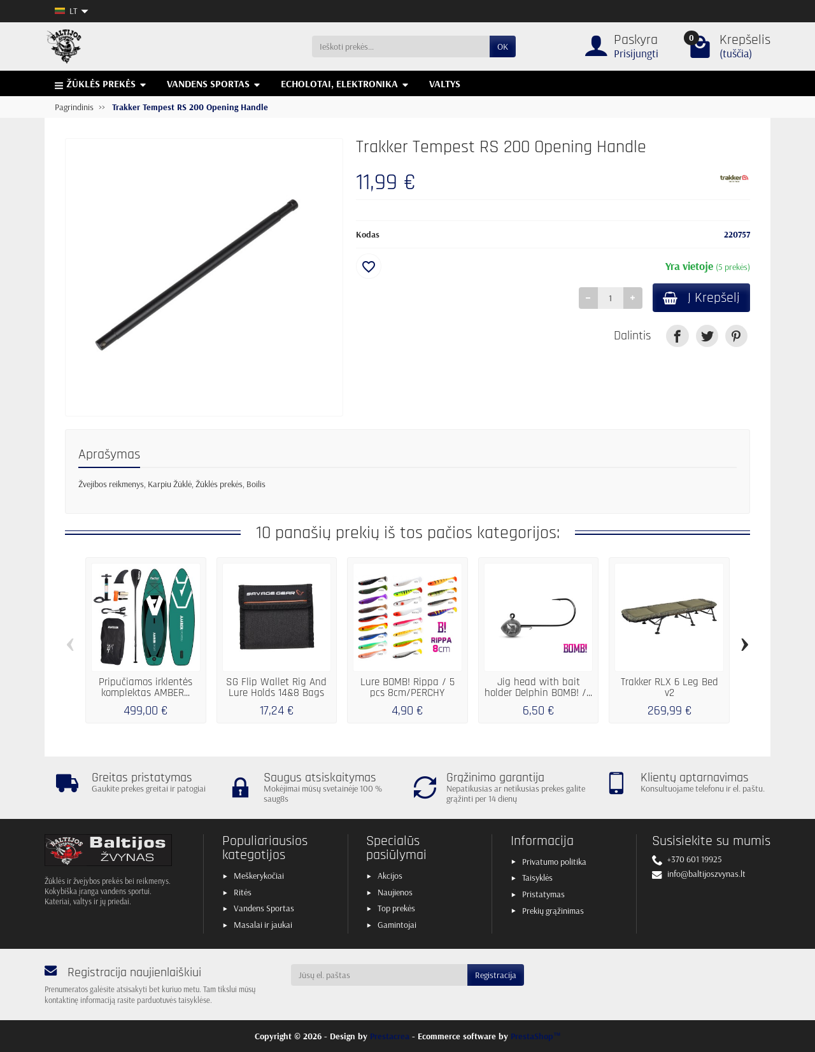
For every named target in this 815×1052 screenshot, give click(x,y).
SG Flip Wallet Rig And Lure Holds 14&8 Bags (276, 687)
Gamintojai (397, 924)
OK (502, 46)
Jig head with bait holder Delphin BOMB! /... (538, 687)
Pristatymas (543, 894)
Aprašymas (109, 454)
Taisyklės (537, 877)
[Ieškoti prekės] (401, 46)
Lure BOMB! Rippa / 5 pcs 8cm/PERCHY (407, 687)
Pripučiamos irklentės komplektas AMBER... (145, 687)
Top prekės (396, 908)
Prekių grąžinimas (553, 910)
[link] (677, 336)
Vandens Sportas (264, 908)
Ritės (243, 892)
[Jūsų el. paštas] (379, 975)
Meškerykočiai (259, 875)
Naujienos (395, 892)
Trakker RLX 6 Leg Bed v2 (669, 687)
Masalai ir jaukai (263, 924)
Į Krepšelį (701, 297)
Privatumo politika (554, 861)
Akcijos (390, 875)
